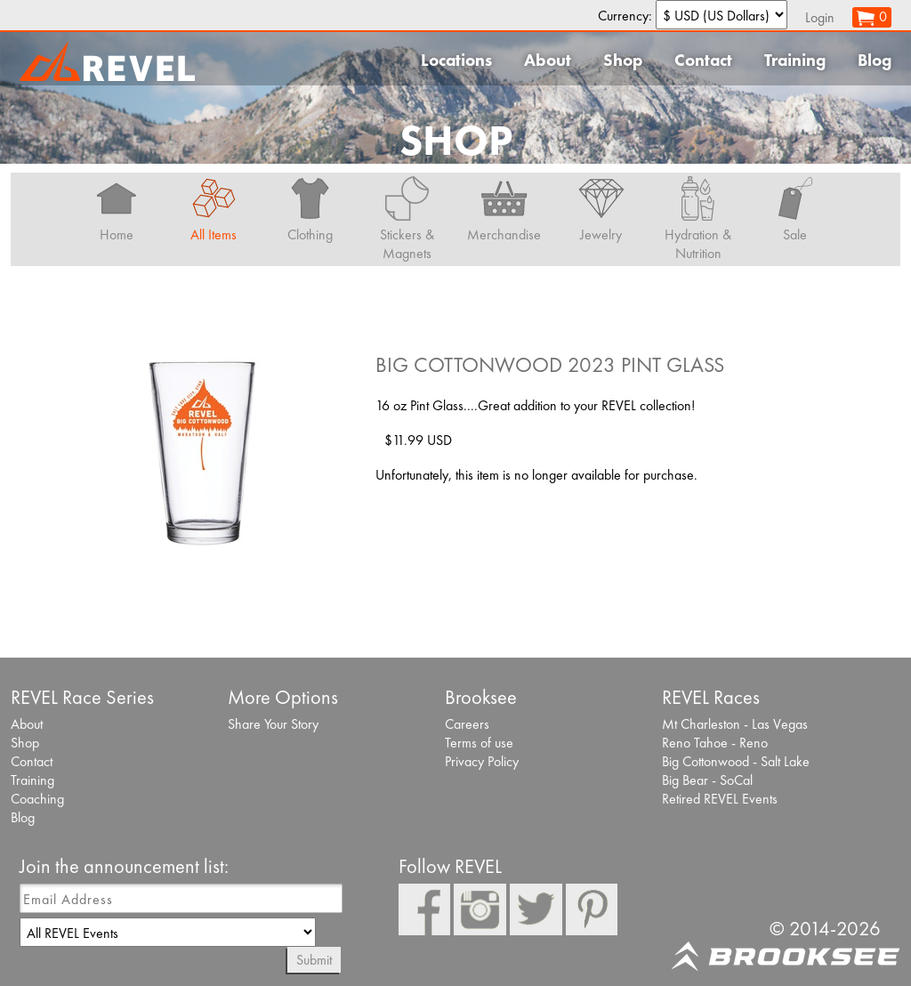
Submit (314, 959)
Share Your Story (273, 724)
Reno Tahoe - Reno (715, 742)
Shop (622, 60)
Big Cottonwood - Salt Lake (736, 761)
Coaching (37, 798)
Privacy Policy (482, 761)
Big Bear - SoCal (707, 780)
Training (795, 60)
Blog (874, 60)
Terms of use (479, 742)
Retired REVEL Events (720, 798)
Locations (456, 60)
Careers (467, 724)
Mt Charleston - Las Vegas (735, 724)
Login (819, 17)
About (547, 60)
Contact (703, 60)
